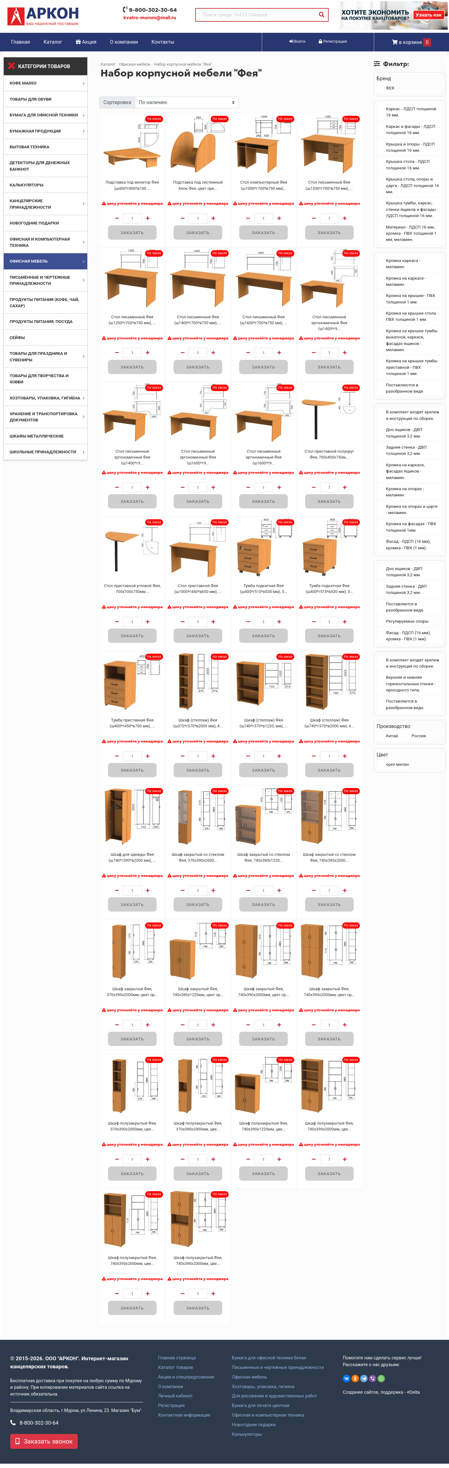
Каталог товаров (175, 1372)
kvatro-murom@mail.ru (149, 18)
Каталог (53, 42)
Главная (20, 42)
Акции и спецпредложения (186, 1381)
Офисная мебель (29, 261)
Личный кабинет (175, 1400)
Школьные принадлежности (43, 451)
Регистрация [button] (333, 41)
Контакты (163, 42)
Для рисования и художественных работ (274, 1400)
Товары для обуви (30, 99)
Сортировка (117, 102)
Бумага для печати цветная (260, 1410)
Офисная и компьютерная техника (268, 1419)
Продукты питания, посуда (41, 321)
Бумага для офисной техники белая (269, 1362)
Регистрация (171, 1410)
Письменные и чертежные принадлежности (278, 1372)
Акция (86, 42)
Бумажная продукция (35, 131)
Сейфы (17, 337)
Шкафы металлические (36, 435)
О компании (124, 42)
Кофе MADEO (23, 83)
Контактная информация (184, 1419)
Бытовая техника (29, 146)
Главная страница (177, 1362)
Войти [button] (297, 41)
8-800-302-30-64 (153, 10)
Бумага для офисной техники (44, 114)
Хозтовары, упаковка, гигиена (45, 397)
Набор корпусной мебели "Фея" (183, 64)
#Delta (413, 1396)
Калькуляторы (26, 184)
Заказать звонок (43, 1445)
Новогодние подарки (34, 222)
